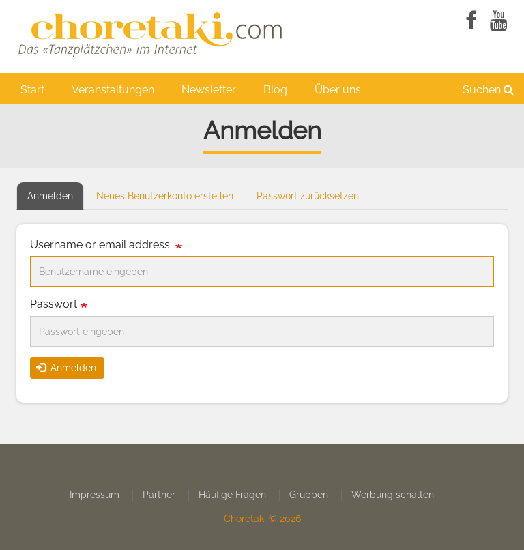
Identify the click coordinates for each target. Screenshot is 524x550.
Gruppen (308, 494)
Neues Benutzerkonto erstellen (164, 195)
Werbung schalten (392, 494)
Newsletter (208, 89)
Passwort (53, 304)
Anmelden (55, 199)
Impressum (94, 494)
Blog (275, 89)
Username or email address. (101, 244)
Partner (159, 494)
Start (32, 89)
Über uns (338, 89)
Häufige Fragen (232, 494)
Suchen (488, 89)
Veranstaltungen (113, 89)
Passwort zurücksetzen (308, 195)
